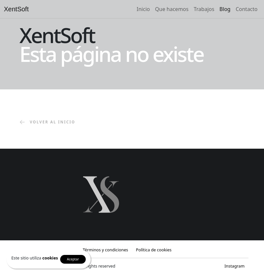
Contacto (247, 9)
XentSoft (16, 9)
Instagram (235, 266)
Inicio (143, 9)
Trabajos (204, 9)
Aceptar (73, 259)
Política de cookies (153, 250)
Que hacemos (171, 9)
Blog (224, 9)
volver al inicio (47, 122)
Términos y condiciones (105, 250)
